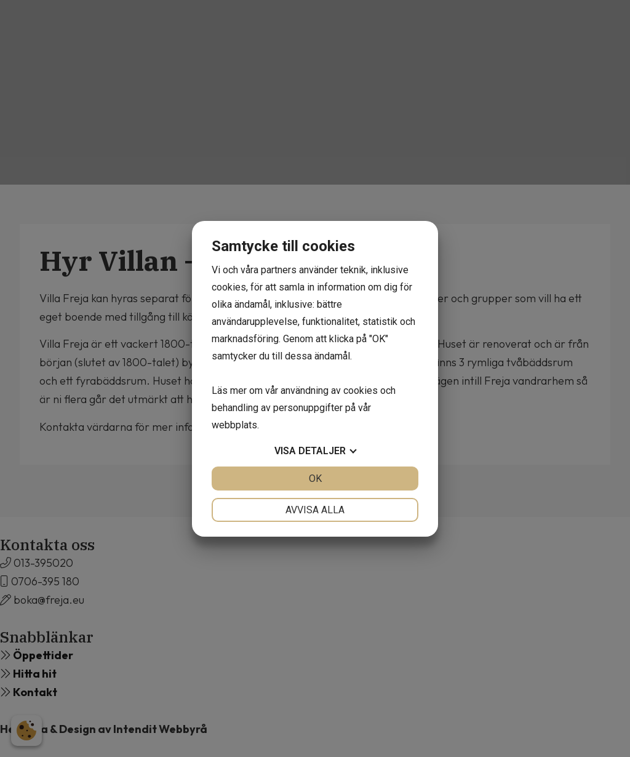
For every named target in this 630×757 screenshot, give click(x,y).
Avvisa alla (315, 510)
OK (315, 478)
